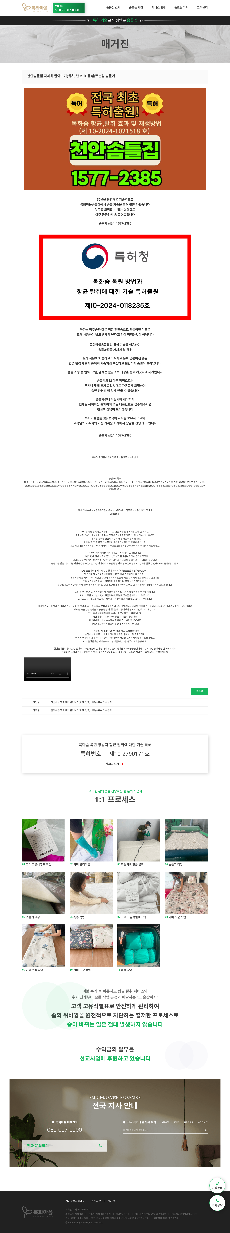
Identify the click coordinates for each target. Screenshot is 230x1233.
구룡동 (145, 482)
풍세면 (157, 482)
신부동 (132, 482)
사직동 (46, 482)
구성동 (71, 482)
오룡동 (58, 482)
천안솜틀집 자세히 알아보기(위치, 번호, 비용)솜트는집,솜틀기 (71, 76)
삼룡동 (83, 482)
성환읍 (129, 485)
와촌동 (61, 485)
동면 (191, 482)
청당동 (89, 482)
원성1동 (28, 485)
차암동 (92, 485)
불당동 (105, 485)
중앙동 (196, 482)
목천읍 (151, 482)
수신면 (180, 482)
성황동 (33, 482)
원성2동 (36, 485)
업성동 (111, 485)
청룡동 (49, 485)
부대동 (123, 485)
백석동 (74, 485)
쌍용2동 (177, 485)
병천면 (186, 482)
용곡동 (114, 482)
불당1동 (192, 485)
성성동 (86, 485)
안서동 (139, 482)
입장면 (148, 485)
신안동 (55, 485)
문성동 (203, 482)
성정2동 (162, 485)
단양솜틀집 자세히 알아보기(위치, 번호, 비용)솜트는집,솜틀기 (81, 710)
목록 (199, 691)
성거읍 (135, 485)
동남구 (112, 478)
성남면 (174, 482)
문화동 (40, 482)
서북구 (118, 478)
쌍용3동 (184, 485)
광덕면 (163, 482)
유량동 (95, 482)
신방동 (120, 482)
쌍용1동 (169, 485)
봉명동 (102, 482)
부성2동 (118, 489)
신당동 (117, 485)
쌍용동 (126, 482)
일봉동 (43, 485)
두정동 (80, 485)
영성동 (52, 482)
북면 (169, 482)
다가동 (108, 482)
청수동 (77, 482)
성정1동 (154, 485)
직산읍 (142, 485)
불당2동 (199, 485)
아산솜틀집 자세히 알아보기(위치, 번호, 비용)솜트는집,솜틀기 (81, 702)
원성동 (64, 482)
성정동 (67, 485)
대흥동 (27, 482)
